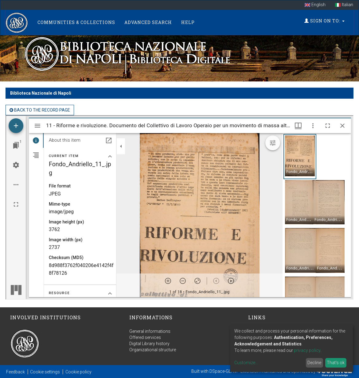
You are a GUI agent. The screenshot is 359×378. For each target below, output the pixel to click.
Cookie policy (78, 371)
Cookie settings (45, 371)
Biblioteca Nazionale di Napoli (40, 93)
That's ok (336, 362)
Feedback (15, 371)
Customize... (246, 362)
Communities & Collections (76, 22)
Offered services (145, 337)
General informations (149, 331)
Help (188, 22)
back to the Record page (40, 110)
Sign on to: (324, 21)
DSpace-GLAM (223, 371)
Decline (314, 362)
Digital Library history (149, 343)
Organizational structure (152, 349)
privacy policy (307, 350)
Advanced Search (148, 22)
